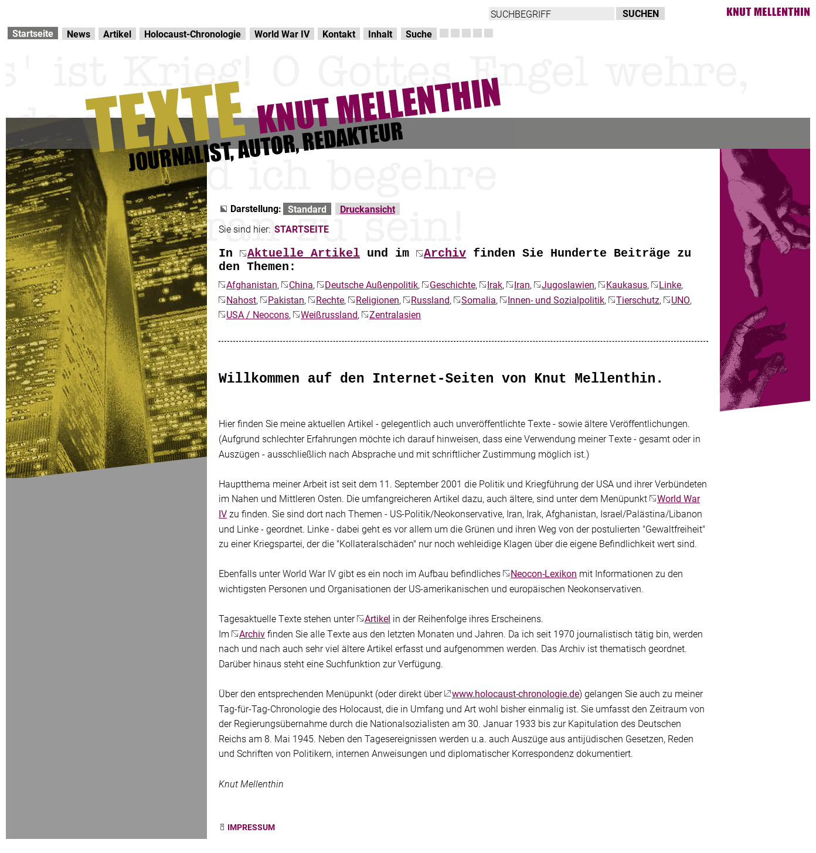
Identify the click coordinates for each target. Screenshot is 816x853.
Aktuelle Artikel (303, 253)
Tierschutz (637, 300)
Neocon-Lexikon (544, 573)
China (301, 284)
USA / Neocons (257, 314)
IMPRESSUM (251, 826)
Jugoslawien (568, 284)
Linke (670, 284)
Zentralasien (395, 314)
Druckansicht (367, 209)
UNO (680, 300)
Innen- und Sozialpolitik (556, 300)
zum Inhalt (150, 12)
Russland (430, 300)
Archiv (445, 253)
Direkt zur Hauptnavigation (62, 12)
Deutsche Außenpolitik (371, 284)
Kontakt (338, 34)
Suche (419, 34)
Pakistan (286, 300)
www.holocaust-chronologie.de (515, 693)
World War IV (282, 34)
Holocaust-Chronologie (192, 34)
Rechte (330, 300)
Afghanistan (251, 284)
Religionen (377, 300)
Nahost (241, 300)
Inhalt (380, 34)
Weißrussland (329, 314)
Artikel (117, 34)
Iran (522, 284)
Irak (494, 284)
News (78, 34)
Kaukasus (626, 284)
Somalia (478, 300)
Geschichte (452, 284)
